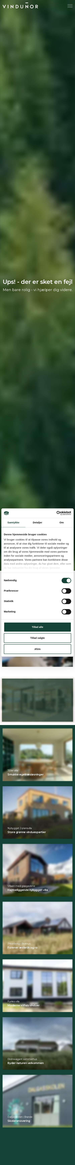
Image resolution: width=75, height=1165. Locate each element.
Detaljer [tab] (37, 522)
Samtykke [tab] (13, 522)
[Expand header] (70, 6)
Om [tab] (61, 522)
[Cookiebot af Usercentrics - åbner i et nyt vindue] (56, 513)
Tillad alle (37, 627)
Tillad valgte (37, 637)
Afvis (37, 649)
